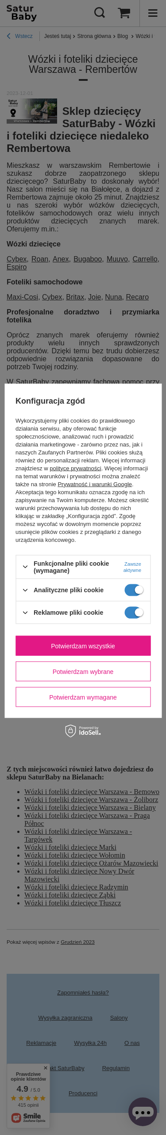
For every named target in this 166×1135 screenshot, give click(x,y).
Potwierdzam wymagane (83, 696)
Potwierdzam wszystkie (83, 645)
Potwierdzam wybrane (83, 671)
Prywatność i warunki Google (95, 483)
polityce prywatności (75, 468)
